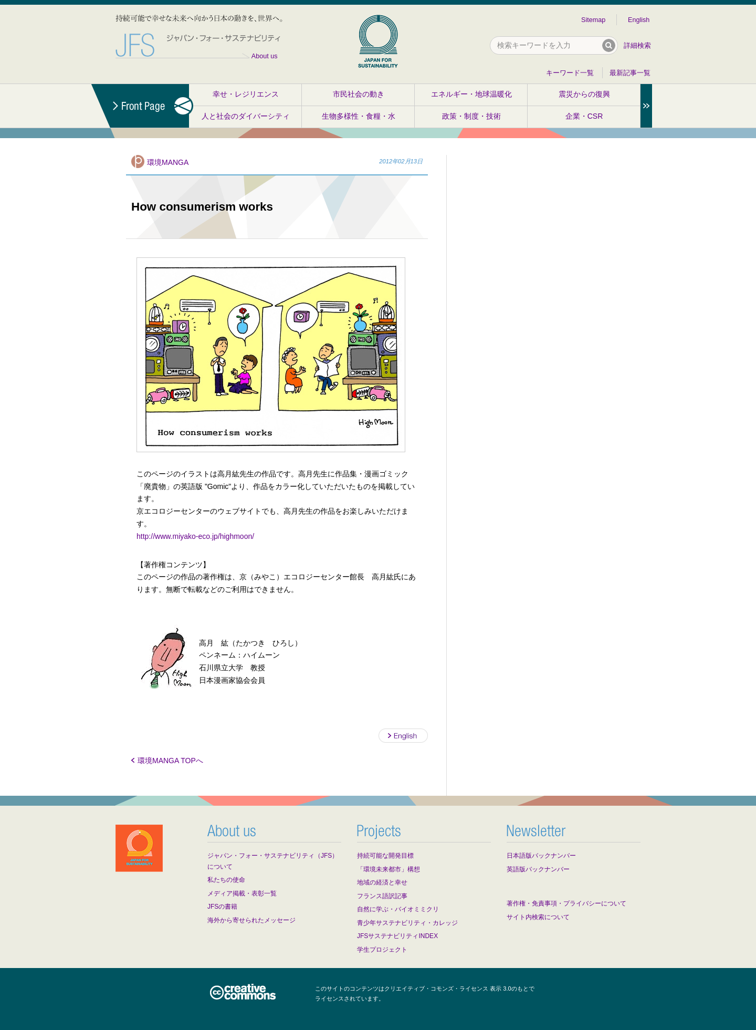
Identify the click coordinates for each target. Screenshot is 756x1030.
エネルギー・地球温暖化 (471, 94)
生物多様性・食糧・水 (358, 116)
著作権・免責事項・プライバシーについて (566, 903)
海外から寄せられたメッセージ (251, 920)
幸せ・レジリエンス (246, 94)
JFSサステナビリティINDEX (397, 936)
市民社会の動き (358, 94)
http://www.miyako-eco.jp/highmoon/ (195, 536)
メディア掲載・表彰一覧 (242, 893)
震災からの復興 (584, 94)
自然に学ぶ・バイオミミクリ (398, 909)
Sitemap (593, 20)
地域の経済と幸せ (382, 882)
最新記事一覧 (630, 73)
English (638, 20)
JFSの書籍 (222, 906)
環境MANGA (167, 162)
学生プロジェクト (382, 949)
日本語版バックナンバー (541, 855)
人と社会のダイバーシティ (246, 116)
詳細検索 (637, 45)
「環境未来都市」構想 (388, 869)
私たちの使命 (226, 879)
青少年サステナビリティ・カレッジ (407, 923)
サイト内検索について (538, 917)
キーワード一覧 (570, 73)
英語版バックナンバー (538, 869)
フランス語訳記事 (382, 896)
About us (264, 56)
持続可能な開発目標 (385, 855)
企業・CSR (584, 116)
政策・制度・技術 (471, 116)
